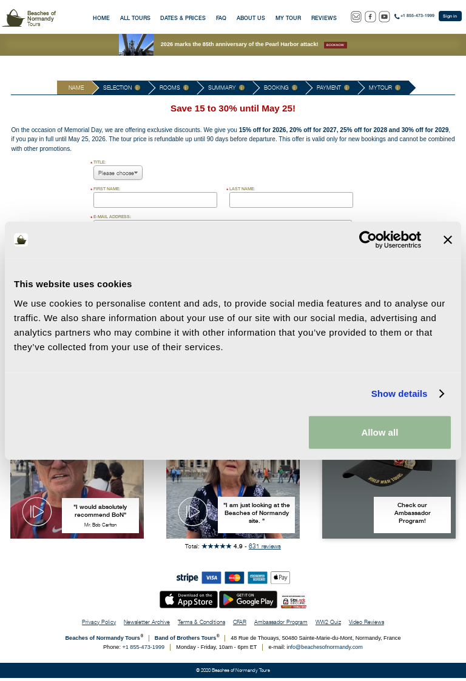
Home (101, 18)
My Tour (288, 18)
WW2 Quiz (328, 625)
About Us (251, 18)
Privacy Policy (99, 625)
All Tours (135, 18)
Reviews (324, 18)
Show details (399, 393)
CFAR (239, 625)
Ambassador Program (281, 625)
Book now (335, 45)
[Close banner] (448, 240)
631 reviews (265, 549)
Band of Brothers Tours (186, 641)
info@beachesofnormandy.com (324, 650)
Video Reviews (366, 625)
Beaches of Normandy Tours (103, 641)
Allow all (379, 432)
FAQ (221, 18)
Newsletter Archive (147, 625)
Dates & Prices (183, 18)
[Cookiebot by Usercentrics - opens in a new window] (368, 240)
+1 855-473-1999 (417, 15)
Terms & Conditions (201, 625)
